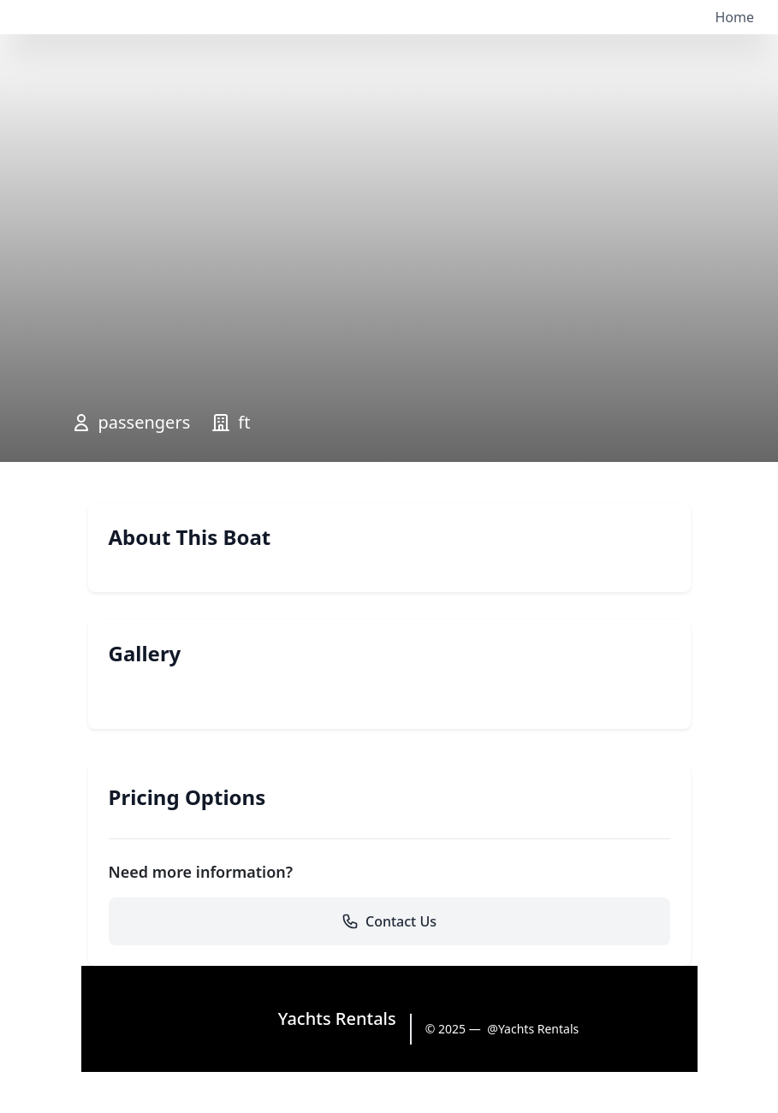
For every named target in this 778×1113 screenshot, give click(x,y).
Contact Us (389, 921)
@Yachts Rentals (533, 1029)
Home (734, 17)
